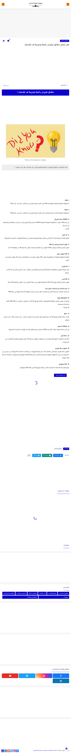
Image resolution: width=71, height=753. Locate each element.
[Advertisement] (35, 23)
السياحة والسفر (21, 593)
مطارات (65, 597)
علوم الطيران (52, 593)
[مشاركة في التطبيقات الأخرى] (29, 455)
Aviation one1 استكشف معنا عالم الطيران (44, 750)
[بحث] (3, 4)
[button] (58, 455)
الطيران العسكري (9, 593)
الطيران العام (64, 40)
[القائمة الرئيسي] (67, 4)
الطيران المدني (63, 593)
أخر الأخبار (42, 593)
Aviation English (32, 597)
